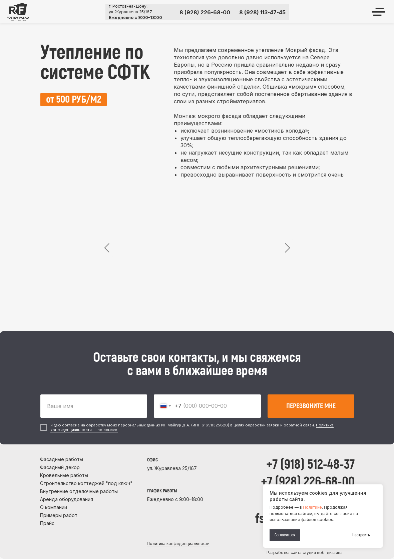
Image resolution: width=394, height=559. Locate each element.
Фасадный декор (60, 467)
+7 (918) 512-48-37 (310, 464)
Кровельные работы (64, 475)
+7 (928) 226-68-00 (308, 482)
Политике (312, 507)
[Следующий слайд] (287, 248)
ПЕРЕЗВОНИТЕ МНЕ (311, 406)
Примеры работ (58, 515)
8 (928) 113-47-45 (262, 12)
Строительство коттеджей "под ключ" (86, 483)
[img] (18, 12)
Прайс (47, 523)
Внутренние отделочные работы (79, 491)
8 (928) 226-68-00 (204, 12)
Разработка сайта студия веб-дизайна (305, 552)
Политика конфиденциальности (178, 543)
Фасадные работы (61, 459)
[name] (93, 406)
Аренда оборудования (66, 499)
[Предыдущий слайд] (107, 248)
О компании (53, 507)
